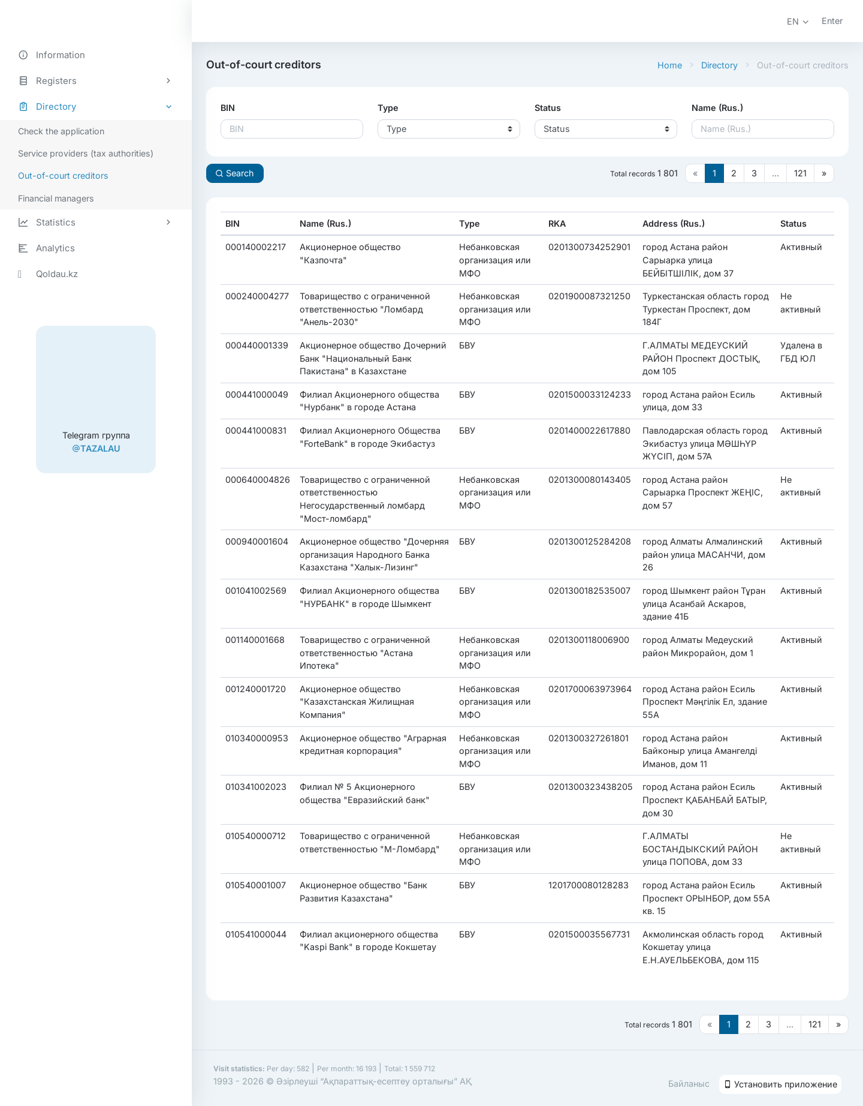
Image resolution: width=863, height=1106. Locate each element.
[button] (798, 21)
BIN (228, 108)
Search (234, 173)
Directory (719, 65)
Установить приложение (780, 1084)
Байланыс (689, 1083)
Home (669, 65)
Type (388, 108)
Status (548, 108)
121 (800, 173)
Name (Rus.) (717, 108)
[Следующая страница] (824, 173)
